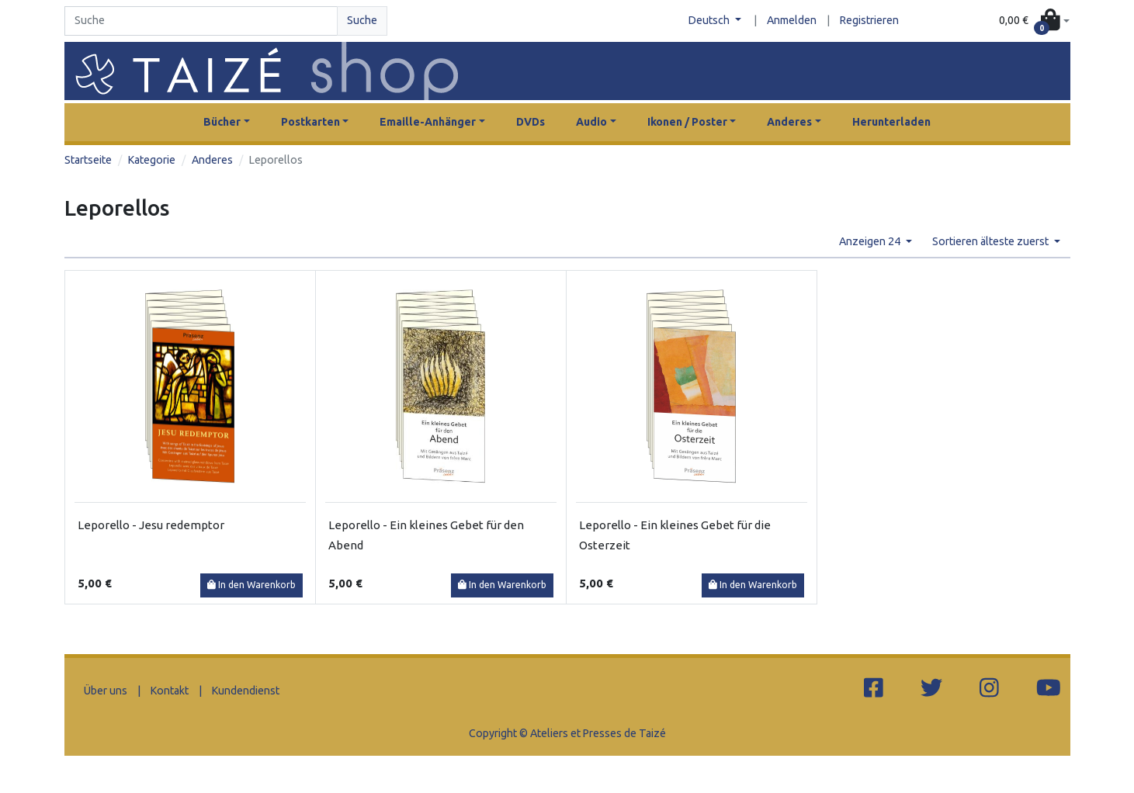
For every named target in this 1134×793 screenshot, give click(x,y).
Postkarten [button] (310, 122)
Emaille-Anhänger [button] (428, 122)
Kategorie (151, 160)
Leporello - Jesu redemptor (151, 525)
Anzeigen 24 (871, 241)
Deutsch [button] (710, 20)
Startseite (88, 160)
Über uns (105, 690)
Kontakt (170, 690)
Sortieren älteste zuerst (991, 241)
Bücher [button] (222, 122)
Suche (362, 20)
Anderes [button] (789, 122)
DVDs (530, 122)
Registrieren (869, 20)
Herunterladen (891, 122)
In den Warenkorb (251, 585)
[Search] (201, 21)
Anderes (212, 160)
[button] (1034, 21)
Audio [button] (591, 122)
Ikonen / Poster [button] (687, 122)
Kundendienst (245, 690)
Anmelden (792, 20)
